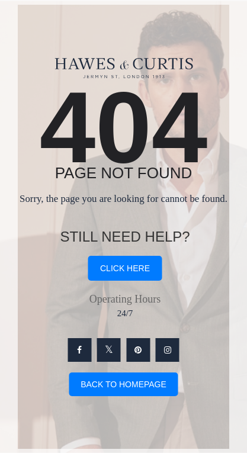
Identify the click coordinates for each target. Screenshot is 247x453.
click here (125, 268)
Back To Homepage (123, 384)
